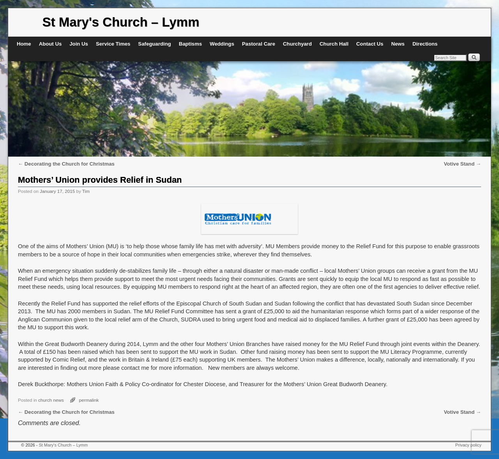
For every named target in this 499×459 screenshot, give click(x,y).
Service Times (113, 44)
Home (24, 44)
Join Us (78, 44)
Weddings (222, 44)
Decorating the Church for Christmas (66, 164)
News (397, 44)
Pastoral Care (258, 44)
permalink (89, 400)
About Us (50, 44)
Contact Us (370, 44)
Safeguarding (154, 44)
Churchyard (297, 44)
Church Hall (334, 44)
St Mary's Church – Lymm (121, 22)
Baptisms (190, 44)
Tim (86, 191)
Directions (425, 44)
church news (51, 400)
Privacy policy (468, 445)
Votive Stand (462, 164)
